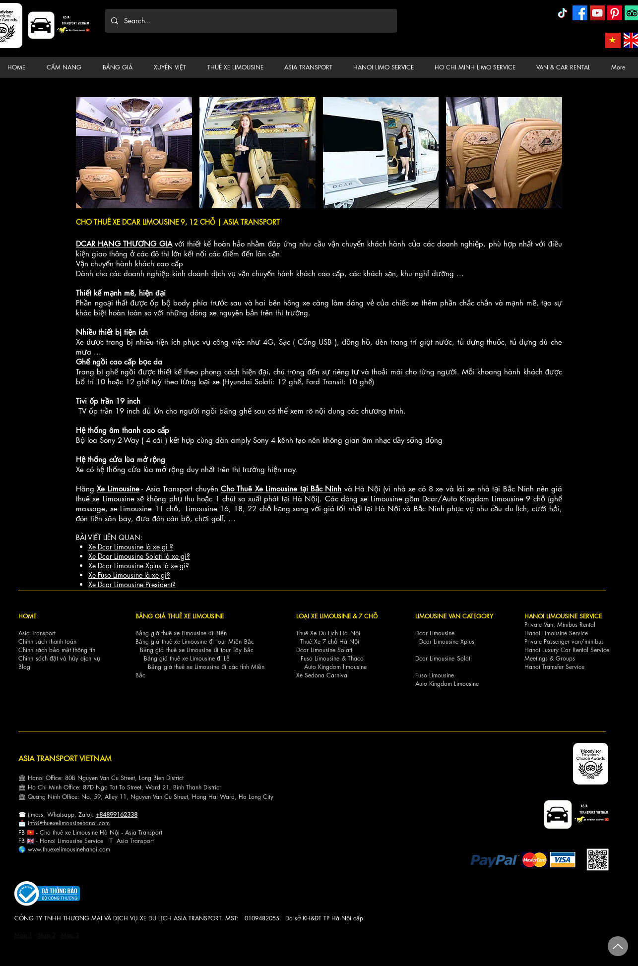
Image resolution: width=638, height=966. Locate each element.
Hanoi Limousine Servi (68, 841)
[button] (67, 67)
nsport (146, 841)
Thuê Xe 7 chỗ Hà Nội (329, 641)
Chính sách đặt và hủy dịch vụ (59, 658)
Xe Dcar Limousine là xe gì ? (130, 546)
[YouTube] (597, 12)
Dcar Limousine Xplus (446, 641)
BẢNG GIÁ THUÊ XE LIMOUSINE (179, 616)
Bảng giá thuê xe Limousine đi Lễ (187, 658)
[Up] (618, 946)
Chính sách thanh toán (47, 641)
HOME (27, 616)
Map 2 (47, 935)
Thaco (356, 658)
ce (100, 841)
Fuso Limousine (320, 658)
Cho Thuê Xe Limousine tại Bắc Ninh (281, 488)
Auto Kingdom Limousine (447, 683)
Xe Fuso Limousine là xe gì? (129, 575)
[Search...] (250, 21)
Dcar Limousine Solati (324, 650)
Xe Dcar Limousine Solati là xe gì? (139, 556)
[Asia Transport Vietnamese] (613, 40)
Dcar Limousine (434, 633)
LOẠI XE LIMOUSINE (323, 616)
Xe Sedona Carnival (322, 675)
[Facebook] (580, 12)
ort (158, 832)
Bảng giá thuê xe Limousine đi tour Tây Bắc (197, 650)
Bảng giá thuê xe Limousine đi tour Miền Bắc (194, 641)
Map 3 (70, 935)
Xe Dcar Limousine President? (132, 584)
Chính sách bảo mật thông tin (56, 650)
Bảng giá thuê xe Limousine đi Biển (181, 633)
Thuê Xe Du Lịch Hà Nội (328, 633)
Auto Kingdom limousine (335, 667)
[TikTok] (562, 12)
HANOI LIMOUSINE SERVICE (563, 616)
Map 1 (23, 935)
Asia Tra (127, 841)
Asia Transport (37, 633)
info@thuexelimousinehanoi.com (69, 823)
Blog (24, 667)
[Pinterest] (614, 12)
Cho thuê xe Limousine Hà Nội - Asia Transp (97, 832)
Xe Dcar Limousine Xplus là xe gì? (138, 565)
